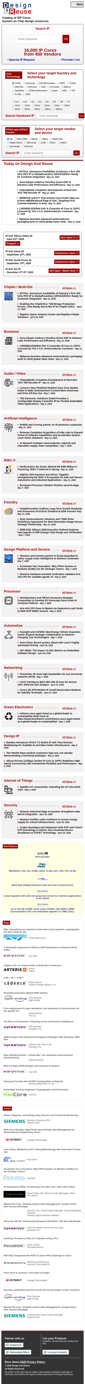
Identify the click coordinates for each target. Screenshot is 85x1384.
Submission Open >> (67, 253)
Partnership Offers (17, 1352)
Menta (35, 139)
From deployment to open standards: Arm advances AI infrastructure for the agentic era (41, 1009)
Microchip (31, 142)
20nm (47, 105)
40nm (17, 109)
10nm (17, 105)
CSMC (73, 83)
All (11, 139)
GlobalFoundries (47, 83)
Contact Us (14, 1345)
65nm (27, 109)
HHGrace (32, 87)
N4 (47, 101)
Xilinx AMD (22, 139)
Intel (43, 87)
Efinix (53, 142)
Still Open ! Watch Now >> (64, 270)
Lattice (63, 142)
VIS (73, 90)
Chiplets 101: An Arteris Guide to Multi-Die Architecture (32, 965)
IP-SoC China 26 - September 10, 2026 (18, 253)
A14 (17, 101)
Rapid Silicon (16, 142)
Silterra (67, 87)
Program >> (12, 243)
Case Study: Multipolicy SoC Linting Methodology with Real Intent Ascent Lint (42, 1150)
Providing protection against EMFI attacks (25, 993)
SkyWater (19, 90)
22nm (57, 105)
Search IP (42, 28)
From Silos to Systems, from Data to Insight (26, 1272)
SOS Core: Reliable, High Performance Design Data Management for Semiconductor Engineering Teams (39, 1130)
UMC (64, 90)
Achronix (28, 146)
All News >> (69, 288)
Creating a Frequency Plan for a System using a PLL (31, 1238)
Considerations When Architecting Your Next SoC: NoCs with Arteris (39, 1187)
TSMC (18, 83)
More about (25, 1362)
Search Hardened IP (19, 115)
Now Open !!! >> (69, 237)
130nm (48, 109)
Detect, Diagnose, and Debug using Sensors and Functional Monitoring (41, 1115)
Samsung (30, 83)
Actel (43, 142)
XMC (28, 94)
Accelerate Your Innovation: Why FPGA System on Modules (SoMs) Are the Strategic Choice (41, 1170)
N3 (40, 101)
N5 (54, 101)
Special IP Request (22, 59)
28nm (67, 105)
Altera (45, 139)
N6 (61, 101)
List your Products (55, 1352)
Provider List (71, 59)
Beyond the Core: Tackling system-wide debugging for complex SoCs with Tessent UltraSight (40, 1205)
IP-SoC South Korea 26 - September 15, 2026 (18, 262)
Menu (77, 4)
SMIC (62, 83)
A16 (25, 101)
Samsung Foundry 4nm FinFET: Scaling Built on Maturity (33, 1081)
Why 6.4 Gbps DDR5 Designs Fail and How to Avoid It (31, 1066)
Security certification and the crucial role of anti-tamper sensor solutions (42, 1290)
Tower (55, 90)
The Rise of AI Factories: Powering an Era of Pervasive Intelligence (38, 1021)
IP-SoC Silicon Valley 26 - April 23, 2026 (18, 237)
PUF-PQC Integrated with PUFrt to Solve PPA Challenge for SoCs (37, 1255)
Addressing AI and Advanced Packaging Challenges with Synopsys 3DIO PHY (42, 1038)
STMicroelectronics (38, 90)
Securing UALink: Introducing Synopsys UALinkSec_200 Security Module (42, 1221)
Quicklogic (15, 146)
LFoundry (54, 87)
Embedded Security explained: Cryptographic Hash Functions (36, 1089)
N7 (69, 101)
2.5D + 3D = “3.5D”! (14, 977)
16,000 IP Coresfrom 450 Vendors (42, 52)
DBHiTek (19, 87)
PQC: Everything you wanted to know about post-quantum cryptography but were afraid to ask (41, 930)
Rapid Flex (57, 139)
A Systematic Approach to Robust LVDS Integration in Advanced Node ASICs (40, 948)
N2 (32, 101)
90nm (37, 109)
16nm (37, 105)
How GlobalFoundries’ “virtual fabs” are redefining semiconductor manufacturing (38, 1056)
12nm (27, 105)
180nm (59, 109)
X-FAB (18, 94)
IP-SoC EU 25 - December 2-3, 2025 (19, 271)
